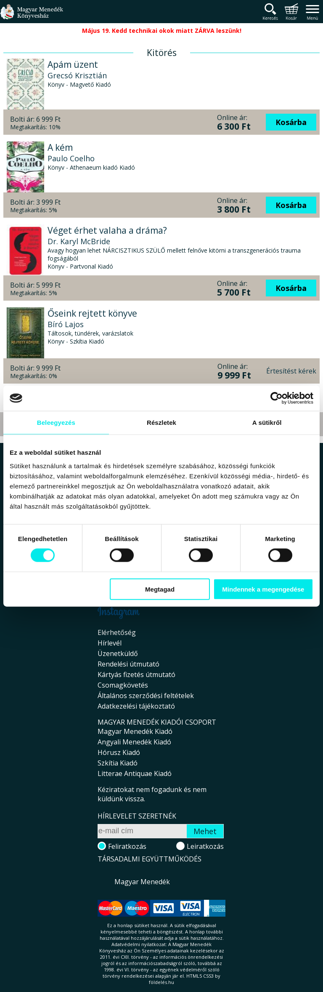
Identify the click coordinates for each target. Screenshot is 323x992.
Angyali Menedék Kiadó (134, 742)
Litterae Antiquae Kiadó (135, 773)
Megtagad (160, 588)
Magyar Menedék (142, 881)
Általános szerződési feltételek (146, 695)
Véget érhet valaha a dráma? (107, 230)
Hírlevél (110, 643)
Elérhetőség (117, 632)
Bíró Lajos (66, 324)
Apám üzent (73, 64)
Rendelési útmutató (128, 664)
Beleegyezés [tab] (56, 422)
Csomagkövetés (123, 685)
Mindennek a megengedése (263, 588)
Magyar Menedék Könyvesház (31, 17)
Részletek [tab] (161, 422)
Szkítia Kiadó (118, 763)
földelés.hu (161, 982)
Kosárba (291, 122)
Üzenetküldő (118, 653)
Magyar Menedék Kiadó (135, 731)
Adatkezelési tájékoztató (136, 706)
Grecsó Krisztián (77, 75)
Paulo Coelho (71, 158)
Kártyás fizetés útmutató (136, 674)
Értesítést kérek (291, 371)
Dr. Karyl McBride (79, 241)
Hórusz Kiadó (119, 752)
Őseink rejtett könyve (92, 313)
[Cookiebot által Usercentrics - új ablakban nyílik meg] (276, 398)
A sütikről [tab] (267, 422)
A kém (60, 147)
